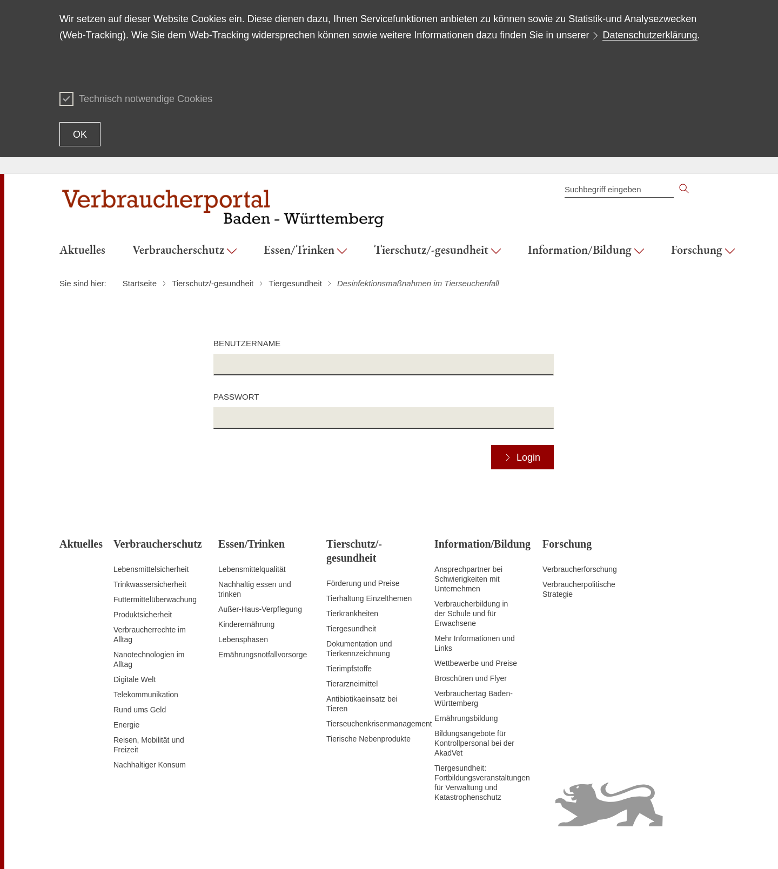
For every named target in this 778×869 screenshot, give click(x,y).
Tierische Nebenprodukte (368, 739)
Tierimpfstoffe (349, 668)
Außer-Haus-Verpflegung (260, 609)
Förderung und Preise (362, 583)
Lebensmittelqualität (252, 569)
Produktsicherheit (142, 614)
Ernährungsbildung (466, 718)
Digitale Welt (134, 679)
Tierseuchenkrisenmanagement (379, 723)
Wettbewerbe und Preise (475, 663)
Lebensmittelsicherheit (151, 569)
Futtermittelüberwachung (155, 599)
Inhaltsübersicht (499, 847)
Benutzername (246, 343)
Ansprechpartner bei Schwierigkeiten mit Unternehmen (468, 579)
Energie (126, 724)
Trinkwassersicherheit (149, 584)
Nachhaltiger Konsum (149, 764)
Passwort (236, 396)
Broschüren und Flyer (470, 678)
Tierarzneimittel (352, 683)
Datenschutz (655, 847)
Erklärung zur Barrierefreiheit (580, 847)
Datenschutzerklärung (649, 35)
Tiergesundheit (351, 628)
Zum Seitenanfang (90, 848)
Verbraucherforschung (579, 569)
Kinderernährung (246, 624)
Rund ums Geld (139, 709)
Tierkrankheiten (352, 613)
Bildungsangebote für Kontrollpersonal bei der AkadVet (474, 743)
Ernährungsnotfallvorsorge (262, 654)
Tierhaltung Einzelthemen (369, 598)
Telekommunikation (145, 694)
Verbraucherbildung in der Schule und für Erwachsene (471, 613)
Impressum (700, 847)
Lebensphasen (243, 639)
